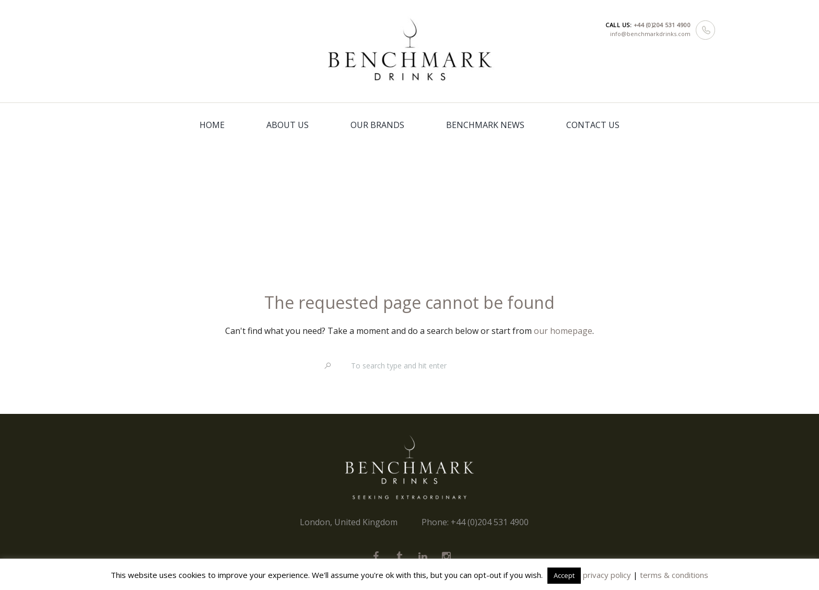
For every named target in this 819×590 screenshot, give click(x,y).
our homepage (563, 331)
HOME (212, 125)
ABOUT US (287, 125)
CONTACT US (592, 125)
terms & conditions (674, 575)
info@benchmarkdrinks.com (650, 34)
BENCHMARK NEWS (485, 125)
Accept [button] (564, 575)
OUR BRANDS (377, 125)
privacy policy (607, 575)
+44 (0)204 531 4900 (662, 25)
